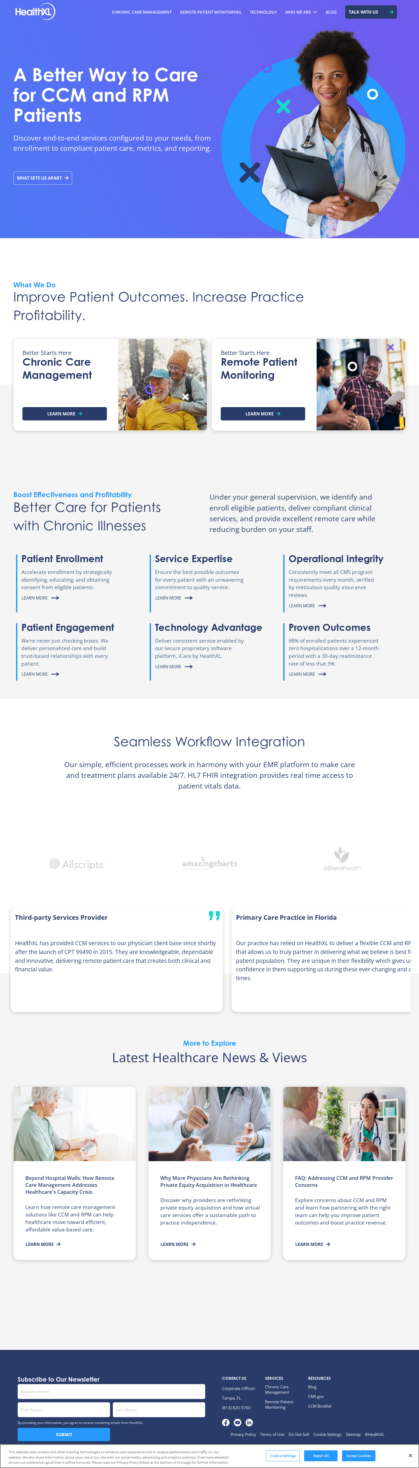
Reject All (321, 1455)
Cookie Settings (327, 1434)
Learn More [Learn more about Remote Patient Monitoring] (263, 414)
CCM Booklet (320, 1406)
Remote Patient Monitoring (279, 1404)
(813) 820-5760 (236, 1407)
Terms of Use (272, 1434)
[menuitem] (142, 12)
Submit (64, 1435)
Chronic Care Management (277, 1389)
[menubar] (233, 12)
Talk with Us (371, 12)
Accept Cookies (358, 1455)
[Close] (410, 1455)
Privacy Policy (243, 1434)
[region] (209, 1456)
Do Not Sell (299, 1434)
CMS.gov (316, 1396)
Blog (312, 1386)
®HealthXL (375, 1434)
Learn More (43, 1244)
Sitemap (353, 1434)
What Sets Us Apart (43, 178)
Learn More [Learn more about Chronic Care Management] (64, 414)
